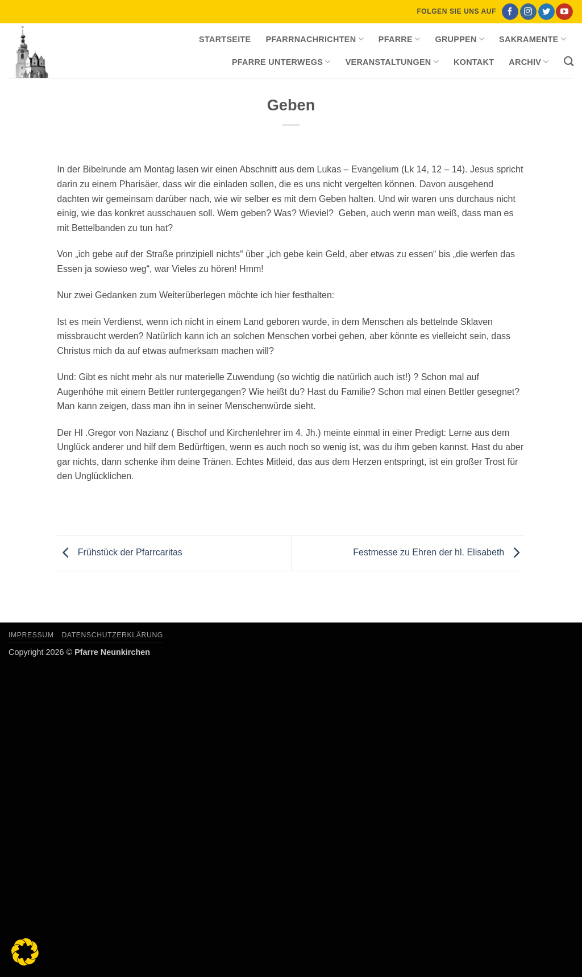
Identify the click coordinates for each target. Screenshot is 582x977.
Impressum (31, 635)
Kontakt (474, 62)
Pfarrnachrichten (314, 39)
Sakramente (532, 39)
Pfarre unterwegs (281, 61)
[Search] (568, 61)
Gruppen (459, 39)
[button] (25, 952)
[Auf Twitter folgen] (546, 11)
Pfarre (400, 39)
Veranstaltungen (392, 61)
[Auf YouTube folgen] (564, 11)
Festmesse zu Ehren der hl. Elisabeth (439, 553)
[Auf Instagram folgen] (528, 11)
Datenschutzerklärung (112, 635)
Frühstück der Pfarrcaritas (119, 553)
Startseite (225, 39)
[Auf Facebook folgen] (510, 11)
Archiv (528, 61)
